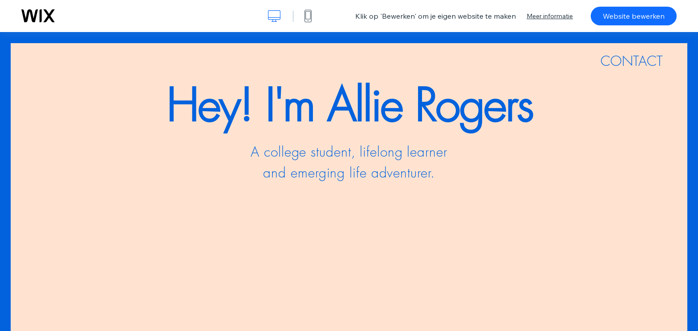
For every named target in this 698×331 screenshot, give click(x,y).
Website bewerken (634, 16)
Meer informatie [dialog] (550, 16)
